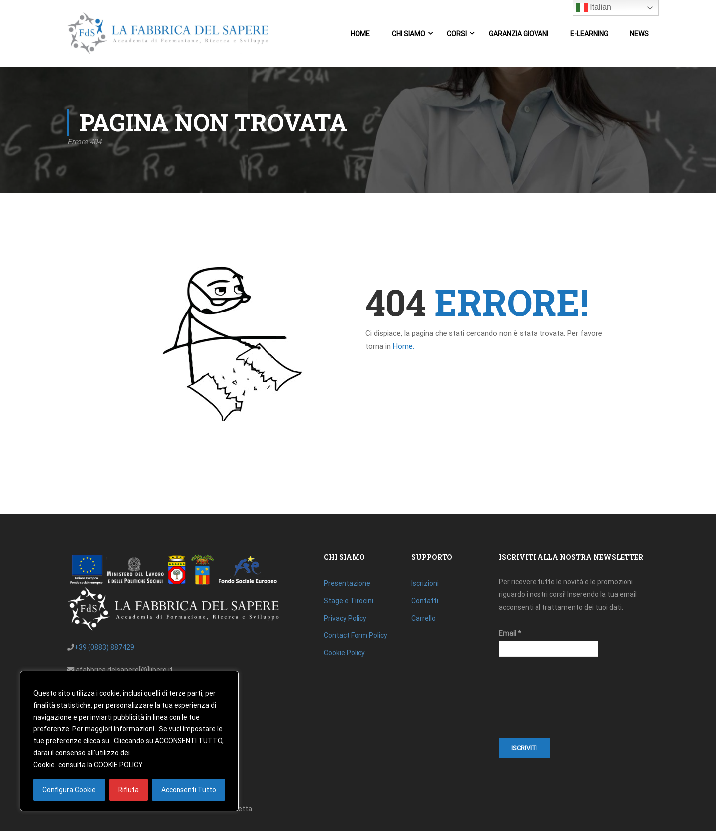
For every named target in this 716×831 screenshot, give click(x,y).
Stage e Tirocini (348, 601)
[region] (129, 741)
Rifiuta (128, 790)
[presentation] (539, 702)
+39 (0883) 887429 (104, 647)
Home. (403, 348)
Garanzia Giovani (518, 34)
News (639, 34)
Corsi (457, 34)
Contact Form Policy (355, 635)
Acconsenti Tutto (188, 790)
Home (360, 34)
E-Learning (589, 34)
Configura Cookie (69, 790)
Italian (593, 8)
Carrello (423, 618)
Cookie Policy (344, 653)
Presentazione (347, 583)
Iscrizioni (425, 583)
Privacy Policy (345, 618)
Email (510, 633)
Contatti (424, 601)
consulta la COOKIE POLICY (100, 765)
